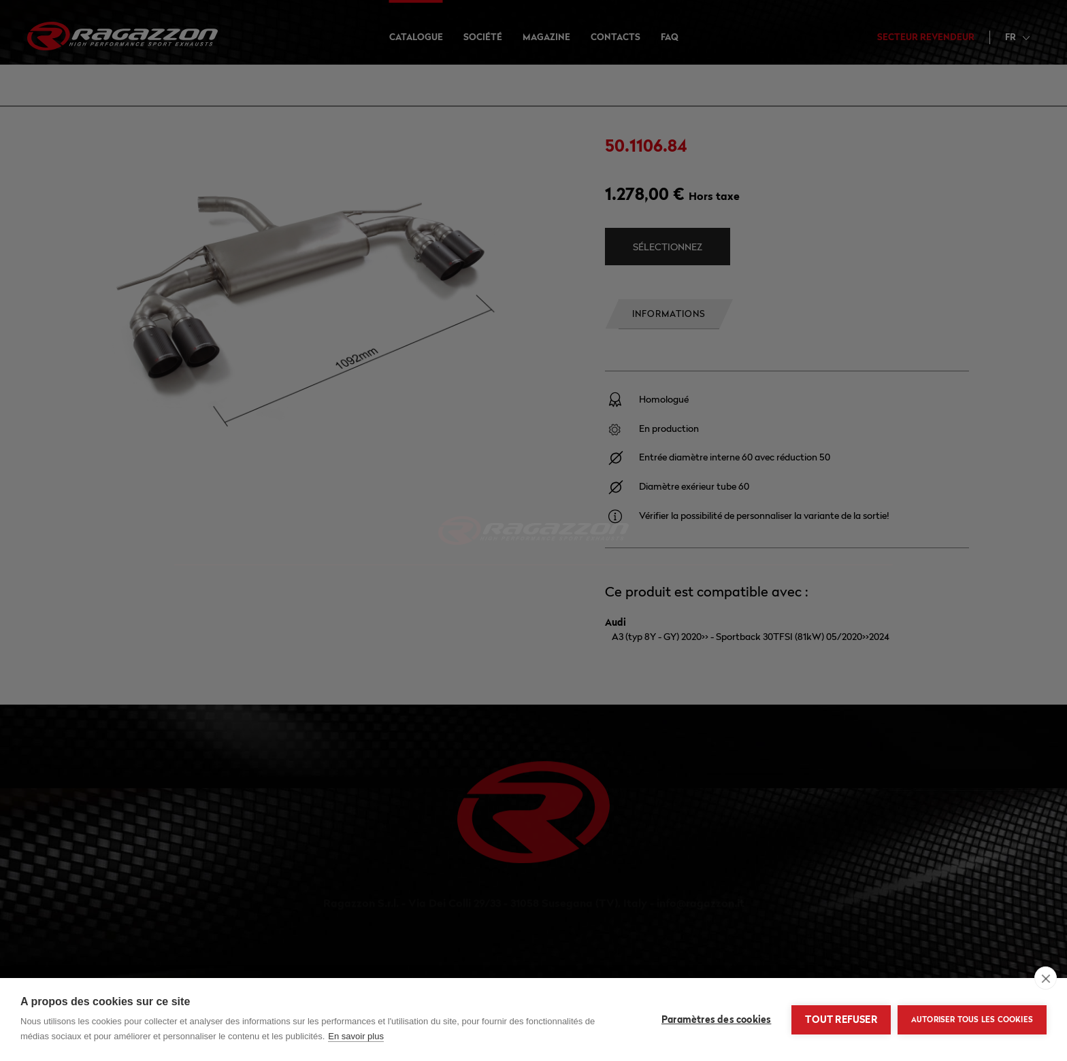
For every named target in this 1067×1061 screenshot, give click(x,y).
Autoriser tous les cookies (972, 1019)
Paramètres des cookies (716, 1019)
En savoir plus (356, 1036)
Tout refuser (840, 1019)
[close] (1045, 978)
